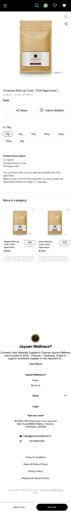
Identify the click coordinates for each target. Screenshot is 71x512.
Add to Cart (19, 507)
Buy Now (52, 507)
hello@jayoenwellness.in (37, 436)
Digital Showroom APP (48, 491)
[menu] (5, 5)
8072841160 (37, 441)
